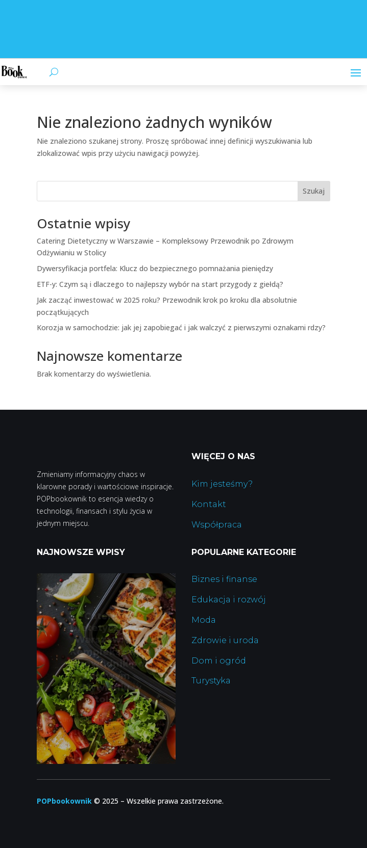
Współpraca (216, 524)
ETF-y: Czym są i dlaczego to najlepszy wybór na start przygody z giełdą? (160, 284)
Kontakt (208, 504)
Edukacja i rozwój (228, 599)
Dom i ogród (218, 661)
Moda (203, 620)
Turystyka (211, 680)
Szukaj (314, 191)
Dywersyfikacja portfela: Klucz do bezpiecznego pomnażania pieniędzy (155, 268)
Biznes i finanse (224, 579)
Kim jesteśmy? (222, 484)
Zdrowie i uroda (225, 640)
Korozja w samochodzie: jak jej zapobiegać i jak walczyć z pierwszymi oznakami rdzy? (181, 327)
